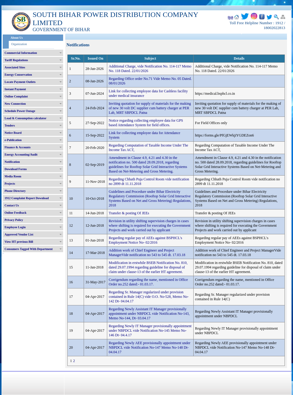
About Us (17, 37)
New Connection (15, 103)
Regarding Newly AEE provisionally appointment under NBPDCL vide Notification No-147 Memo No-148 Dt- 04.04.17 (149, 347)
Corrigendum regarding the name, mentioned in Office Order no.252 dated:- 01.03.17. (148, 282)
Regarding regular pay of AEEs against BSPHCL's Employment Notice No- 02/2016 (145, 240)
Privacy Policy (14, 220)
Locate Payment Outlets (20, 82)
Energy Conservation (18, 74)
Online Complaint (16, 96)
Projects (10, 183)
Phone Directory (15, 191)
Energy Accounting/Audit (21, 154)
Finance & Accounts (18, 147)
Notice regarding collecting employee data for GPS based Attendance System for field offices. (146, 122)
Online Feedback (16, 212)
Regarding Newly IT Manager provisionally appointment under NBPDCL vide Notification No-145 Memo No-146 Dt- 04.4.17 (150, 330)
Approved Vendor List (19, 234)
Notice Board (13, 132)
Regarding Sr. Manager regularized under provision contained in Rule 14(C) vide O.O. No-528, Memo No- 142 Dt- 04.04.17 (148, 296)
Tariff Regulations (16, 60)
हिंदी (230, 18)
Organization (19, 44)
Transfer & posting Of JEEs (129, 213)
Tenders (10, 125)
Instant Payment (15, 89)
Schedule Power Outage (20, 111)
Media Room (13, 176)
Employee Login (15, 227)
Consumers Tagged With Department (29, 249)
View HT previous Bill (19, 241)
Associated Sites (15, 67)
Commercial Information (21, 52)
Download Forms (16, 169)
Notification (12, 161)
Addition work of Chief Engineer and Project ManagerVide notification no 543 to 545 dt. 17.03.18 (147, 252)
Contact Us (12, 205)
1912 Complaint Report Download (27, 198)
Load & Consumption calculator (26, 118)
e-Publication (13, 140)
